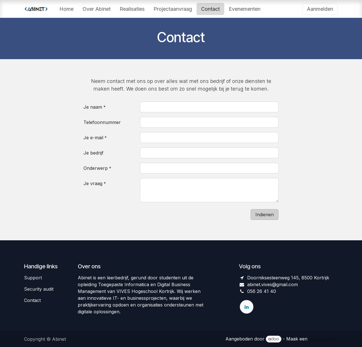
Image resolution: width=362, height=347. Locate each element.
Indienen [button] (264, 214)
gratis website (323, 339)
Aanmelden (320, 9)
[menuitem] (66, 9)
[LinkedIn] (246, 307)
